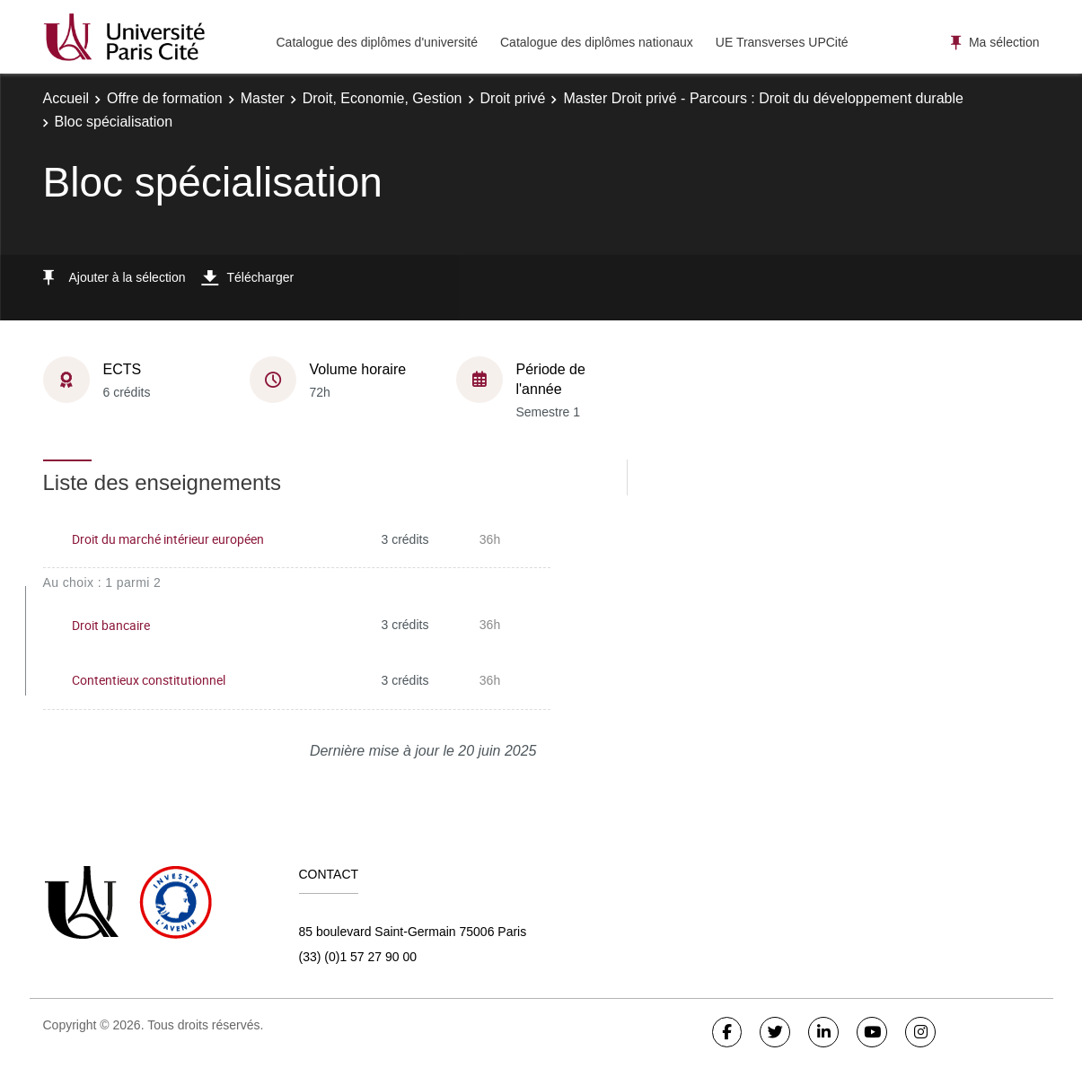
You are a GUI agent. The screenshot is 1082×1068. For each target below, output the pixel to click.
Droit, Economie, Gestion (382, 98)
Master (263, 98)
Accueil (66, 98)
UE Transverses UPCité (782, 42)
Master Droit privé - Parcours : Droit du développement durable (763, 98)
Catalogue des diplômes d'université (377, 42)
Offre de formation (165, 98)
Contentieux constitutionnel (148, 679)
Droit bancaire (111, 625)
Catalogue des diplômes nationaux (596, 42)
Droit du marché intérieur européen (168, 538)
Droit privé (513, 98)
